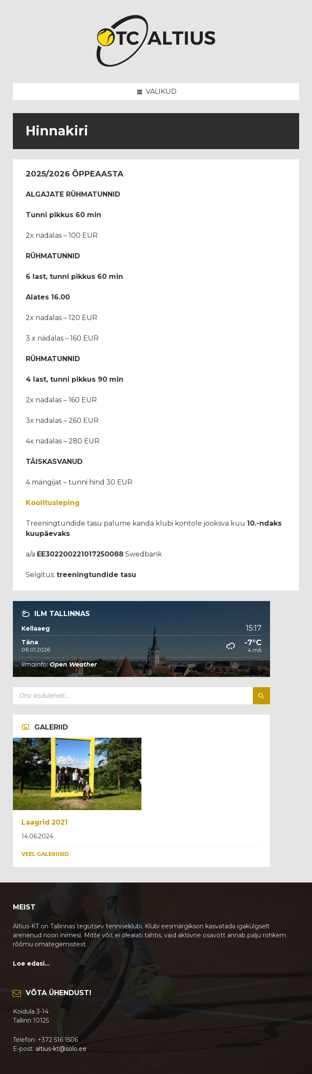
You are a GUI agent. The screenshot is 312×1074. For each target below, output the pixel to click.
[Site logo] (156, 66)
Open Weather (73, 664)
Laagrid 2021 (44, 822)
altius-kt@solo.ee (61, 1049)
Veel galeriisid (45, 854)
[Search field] (120, 695)
